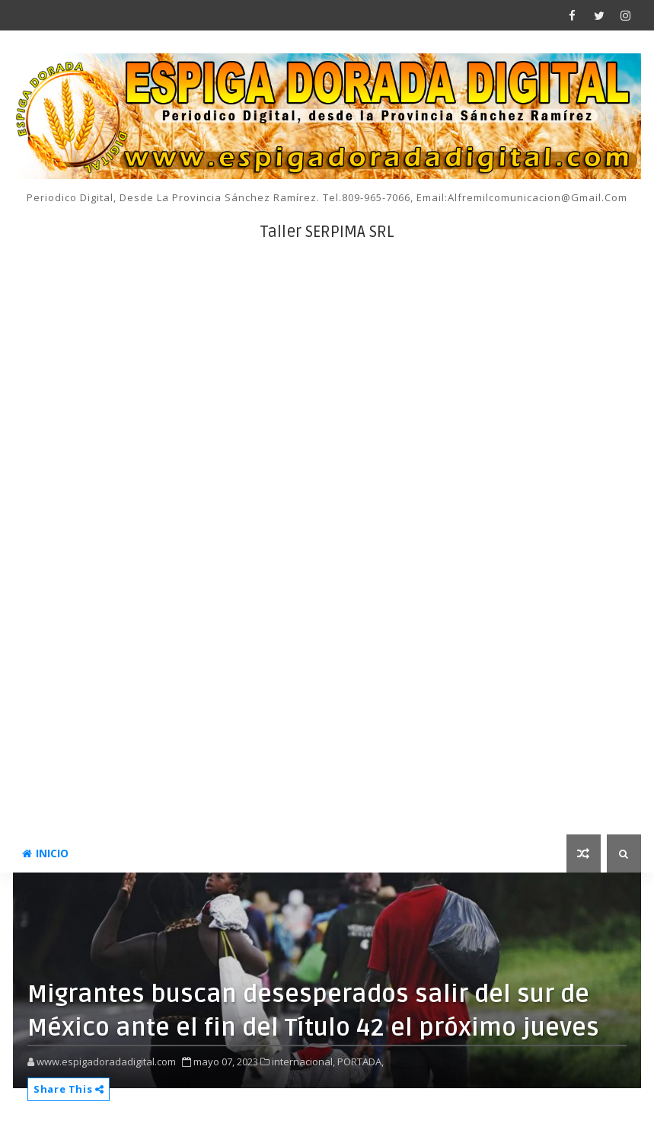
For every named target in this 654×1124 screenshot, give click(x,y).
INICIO (45, 853)
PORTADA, (360, 1061)
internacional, (303, 1061)
